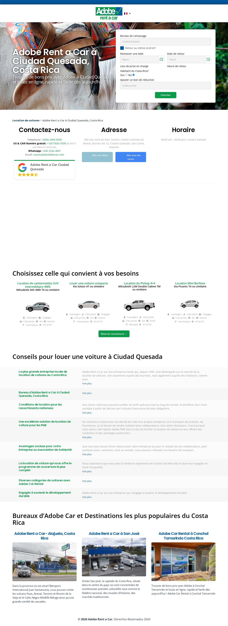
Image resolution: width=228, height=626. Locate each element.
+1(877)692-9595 (56, 143)
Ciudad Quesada (131, 41)
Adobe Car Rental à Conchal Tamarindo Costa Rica (183, 536)
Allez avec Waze (100, 155)
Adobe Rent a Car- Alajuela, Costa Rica (44, 536)
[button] (127, 13)
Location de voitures (26, 120)
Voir (87, 383)
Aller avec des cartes (134, 157)
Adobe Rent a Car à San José (114, 533)
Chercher (166, 95)
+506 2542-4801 (51, 150)
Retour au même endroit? (140, 48)
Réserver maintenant (114, 334)
